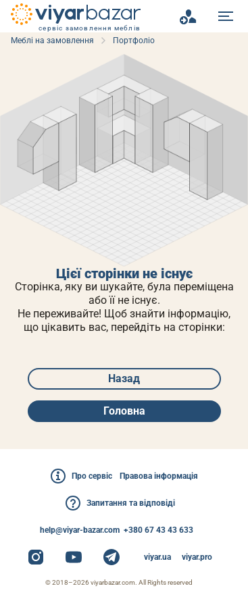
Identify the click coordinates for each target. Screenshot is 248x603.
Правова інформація (159, 476)
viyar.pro (197, 557)
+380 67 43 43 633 (158, 530)
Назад (124, 378)
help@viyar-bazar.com (80, 530)
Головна (124, 410)
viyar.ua (157, 557)
